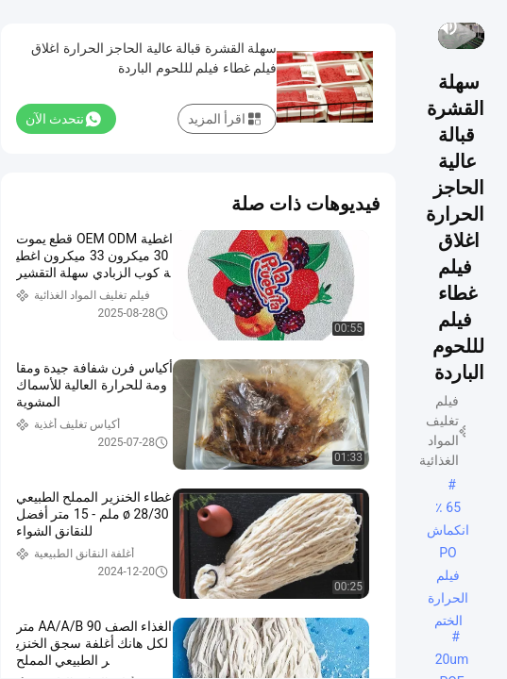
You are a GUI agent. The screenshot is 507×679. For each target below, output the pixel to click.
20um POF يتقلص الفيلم (451, 661)
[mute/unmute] (448, 26)
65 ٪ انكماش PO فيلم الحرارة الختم (448, 509)
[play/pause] (473, 26)
